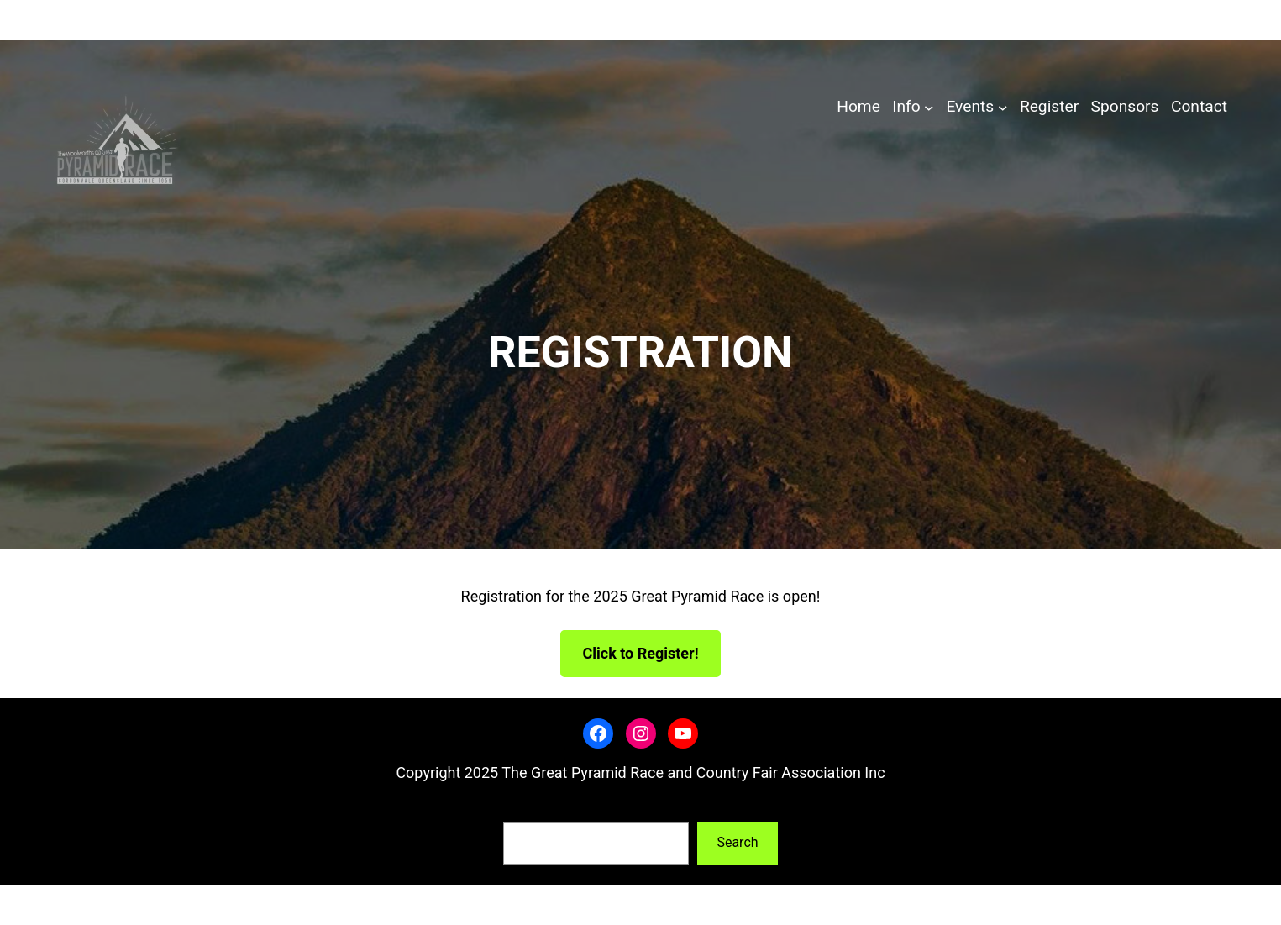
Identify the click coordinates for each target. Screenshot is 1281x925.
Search (523, 809)
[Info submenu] (929, 107)
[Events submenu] (1003, 107)
